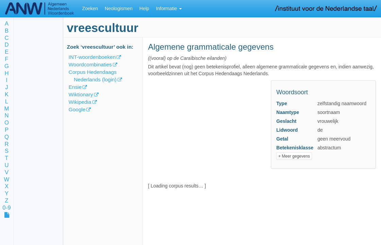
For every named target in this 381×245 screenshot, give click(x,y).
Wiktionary (81, 94)
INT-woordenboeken (92, 57)
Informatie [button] (169, 8)
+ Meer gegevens (294, 156)
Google (77, 109)
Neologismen (119, 8)
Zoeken (90, 8)
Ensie (75, 87)
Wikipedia (80, 102)
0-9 (6, 208)
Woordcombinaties (90, 64)
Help (144, 8)
